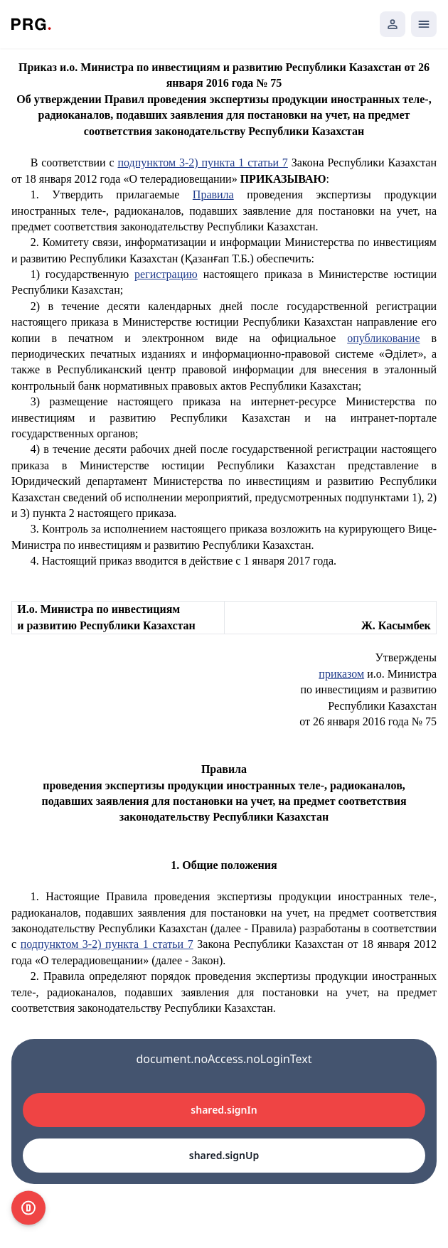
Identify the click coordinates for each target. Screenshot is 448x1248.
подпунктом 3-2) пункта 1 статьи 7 (202, 162)
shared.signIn (224, 1109)
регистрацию (166, 274)
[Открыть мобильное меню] (424, 24)
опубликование (383, 338)
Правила (213, 194)
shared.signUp (224, 1155)
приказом (341, 674)
